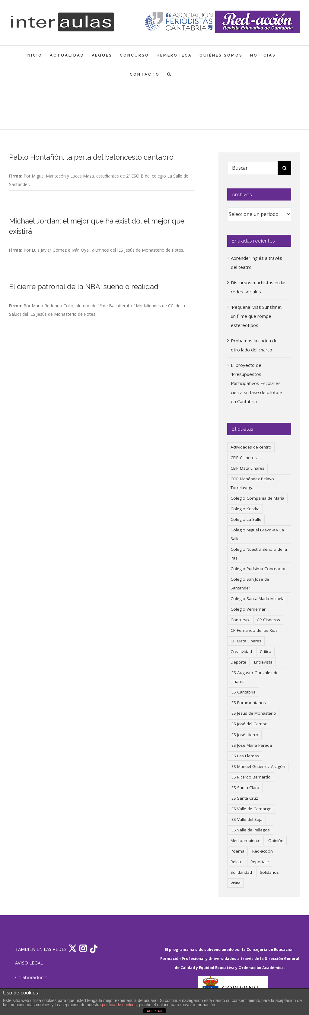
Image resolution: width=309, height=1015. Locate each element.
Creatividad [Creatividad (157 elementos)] (241, 651)
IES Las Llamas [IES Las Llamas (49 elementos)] (245, 756)
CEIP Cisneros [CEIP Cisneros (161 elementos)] (244, 457)
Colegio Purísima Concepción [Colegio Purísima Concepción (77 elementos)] (259, 568)
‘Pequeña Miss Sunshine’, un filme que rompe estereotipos (256, 316)
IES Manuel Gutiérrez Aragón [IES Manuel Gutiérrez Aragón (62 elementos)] (258, 766)
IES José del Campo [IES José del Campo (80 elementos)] (249, 723)
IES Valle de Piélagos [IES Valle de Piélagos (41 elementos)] (250, 830)
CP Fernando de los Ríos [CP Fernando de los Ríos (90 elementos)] (254, 630)
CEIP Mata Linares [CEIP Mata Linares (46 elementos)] (247, 468)
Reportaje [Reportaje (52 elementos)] (259, 861)
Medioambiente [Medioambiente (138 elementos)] (245, 840)
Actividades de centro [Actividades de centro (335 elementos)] (251, 447)
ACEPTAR (154, 1011)
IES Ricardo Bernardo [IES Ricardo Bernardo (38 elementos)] (251, 777)
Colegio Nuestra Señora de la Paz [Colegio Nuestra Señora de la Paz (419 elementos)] (259, 554)
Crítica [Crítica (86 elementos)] (265, 651)
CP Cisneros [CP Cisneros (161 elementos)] (268, 619)
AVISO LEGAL (29, 963)
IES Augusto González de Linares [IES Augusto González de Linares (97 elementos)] (255, 677)
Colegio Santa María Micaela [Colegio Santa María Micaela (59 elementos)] (258, 598)
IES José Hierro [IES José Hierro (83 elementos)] (244, 734)
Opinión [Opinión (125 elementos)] (275, 840)
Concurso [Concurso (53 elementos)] (240, 619)
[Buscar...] (252, 168)
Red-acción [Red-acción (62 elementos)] (262, 851)
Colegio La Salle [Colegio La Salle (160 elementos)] (246, 519)
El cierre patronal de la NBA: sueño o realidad (83, 286)
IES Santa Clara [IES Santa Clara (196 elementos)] (245, 787)
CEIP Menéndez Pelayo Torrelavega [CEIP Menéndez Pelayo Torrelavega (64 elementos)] (252, 483)
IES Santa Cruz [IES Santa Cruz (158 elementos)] (244, 798)
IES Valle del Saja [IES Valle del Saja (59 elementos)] (247, 819)
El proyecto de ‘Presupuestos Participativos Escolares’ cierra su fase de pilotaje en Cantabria (256, 383)
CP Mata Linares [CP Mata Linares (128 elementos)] (246, 641)
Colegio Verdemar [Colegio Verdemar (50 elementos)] (248, 609)
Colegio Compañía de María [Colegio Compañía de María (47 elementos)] (257, 498)
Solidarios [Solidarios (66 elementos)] (269, 872)
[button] (169, 74)
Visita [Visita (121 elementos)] (236, 883)
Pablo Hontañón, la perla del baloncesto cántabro (91, 157)
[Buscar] (284, 168)
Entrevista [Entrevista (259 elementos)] (263, 662)
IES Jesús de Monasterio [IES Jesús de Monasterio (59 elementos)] (253, 713)
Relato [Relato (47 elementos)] (237, 861)
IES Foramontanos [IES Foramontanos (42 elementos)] (248, 702)
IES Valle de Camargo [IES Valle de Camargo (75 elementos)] (251, 808)
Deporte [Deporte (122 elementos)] (238, 662)
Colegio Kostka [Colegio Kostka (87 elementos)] (245, 508)
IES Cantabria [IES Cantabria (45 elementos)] (243, 692)
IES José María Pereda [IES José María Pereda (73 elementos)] (251, 745)
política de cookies (119, 1004)
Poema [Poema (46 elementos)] (237, 851)
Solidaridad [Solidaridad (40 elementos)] (241, 872)
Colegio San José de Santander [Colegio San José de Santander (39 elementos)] (250, 583)
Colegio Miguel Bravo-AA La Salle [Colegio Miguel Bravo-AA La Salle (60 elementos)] (257, 534)
